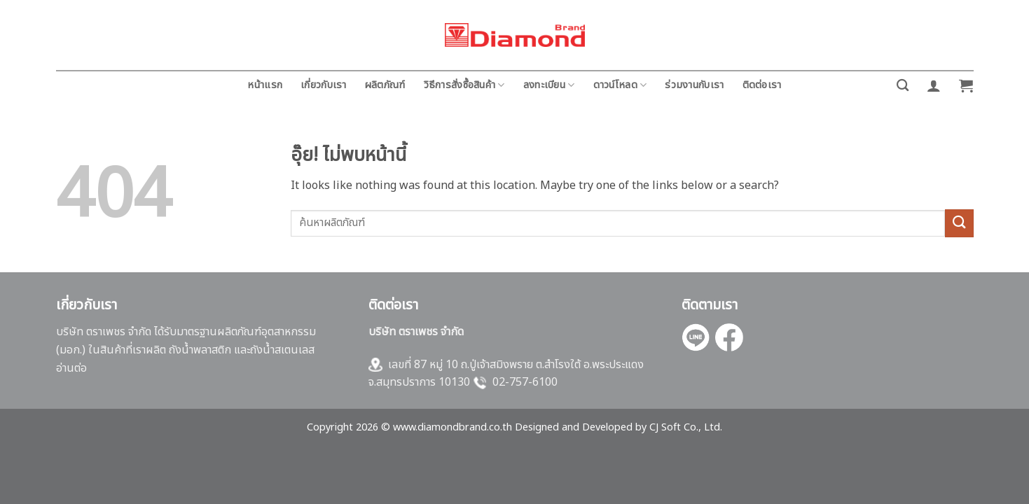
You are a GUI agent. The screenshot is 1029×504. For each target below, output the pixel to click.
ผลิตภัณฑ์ (385, 85)
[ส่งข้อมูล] (959, 223)
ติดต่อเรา (762, 85)
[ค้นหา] (903, 85)
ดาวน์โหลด (620, 85)
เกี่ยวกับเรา (324, 85)
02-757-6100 (525, 382)
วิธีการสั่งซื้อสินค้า (464, 85)
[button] (934, 85)
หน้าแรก (264, 85)
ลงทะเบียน (549, 85)
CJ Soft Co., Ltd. (685, 427)
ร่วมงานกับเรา (694, 85)
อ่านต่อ (71, 368)
